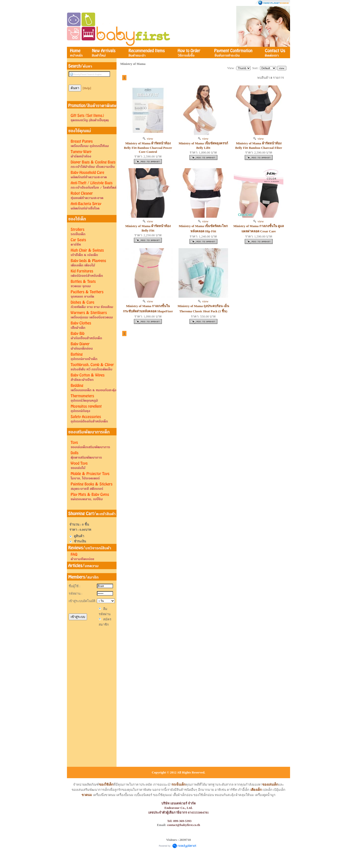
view (148, 138)
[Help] (87, 88)
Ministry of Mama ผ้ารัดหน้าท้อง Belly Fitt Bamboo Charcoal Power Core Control (148, 147)
